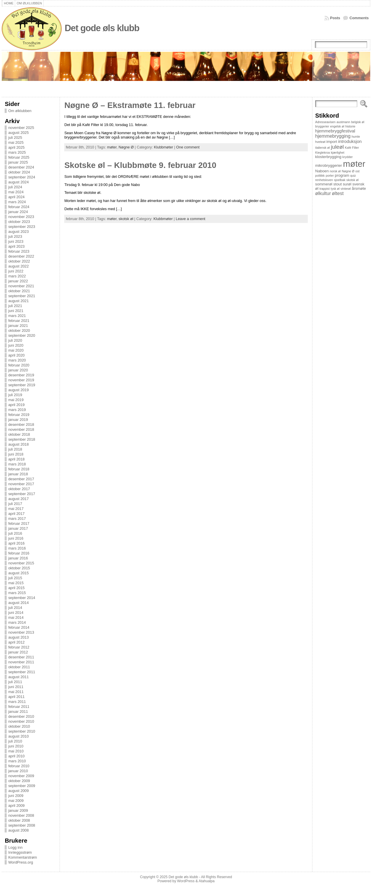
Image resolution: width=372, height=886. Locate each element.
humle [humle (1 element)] (356, 136)
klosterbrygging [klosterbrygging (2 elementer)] (328, 157)
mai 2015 (16, 583)
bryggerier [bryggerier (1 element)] (322, 126)
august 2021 (18, 301)
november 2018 (21, 429)
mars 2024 (17, 202)
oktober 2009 (19, 781)
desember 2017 (21, 479)
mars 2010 (17, 761)
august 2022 (18, 266)
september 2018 (21, 439)
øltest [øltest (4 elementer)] (338, 193)
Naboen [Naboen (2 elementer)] (322, 171)
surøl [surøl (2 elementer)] (347, 184)
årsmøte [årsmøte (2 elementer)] (359, 188)
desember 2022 (21, 256)
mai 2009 (16, 800)
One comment (187, 147)
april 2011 (16, 696)
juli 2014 (15, 607)
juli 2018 (15, 449)
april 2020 (16, 355)
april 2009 (16, 805)
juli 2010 (15, 741)
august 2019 (18, 390)
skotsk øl (126, 219)
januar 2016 (18, 558)
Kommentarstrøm (22, 857)
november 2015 (21, 563)
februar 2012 (18, 647)
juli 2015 (15, 578)
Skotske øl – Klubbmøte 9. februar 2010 (140, 165)
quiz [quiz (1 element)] (353, 175)
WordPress (185, 881)
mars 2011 (17, 701)
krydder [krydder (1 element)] (347, 157)
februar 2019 (18, 414)
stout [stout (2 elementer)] (337, 184)
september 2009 (21, 786)
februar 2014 (18, 627)
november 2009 (21, 776)
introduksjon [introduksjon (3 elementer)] (350, 141)
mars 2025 (17, 152)
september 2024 (21, 177)
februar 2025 (18, 157)
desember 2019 (21, 375)
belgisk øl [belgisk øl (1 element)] (357, 122)
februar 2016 (18, 553)
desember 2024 (21, 167)
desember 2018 (21, 424)
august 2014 (18, 602)
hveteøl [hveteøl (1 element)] (320, 141)
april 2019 (16, 405)
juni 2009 (15, 795)
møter (112, 147)
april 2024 (16, 197)
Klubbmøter (163, 147)
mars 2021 (17, 315)
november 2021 (21, 286)
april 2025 (16, 147)
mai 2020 (16, 350)
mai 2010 (16, 751)
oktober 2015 (19, 568)
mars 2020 (17, 360)
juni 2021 (15, 311)
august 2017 (18, 499)
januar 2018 (18, 474)
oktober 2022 (19, 261)
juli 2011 (15, 682)
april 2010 (16, 756)
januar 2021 (18, 325)
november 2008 (21, 815)
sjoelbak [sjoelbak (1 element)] (339, 180)
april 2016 (16, 543)
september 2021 (21, 296)
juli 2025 (15, 137)
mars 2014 (17, 622)
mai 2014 (16, 617)
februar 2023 (18, 251)
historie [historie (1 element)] (350, 126)
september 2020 (21, 335)
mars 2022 (17, 276)
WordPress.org (20, 862)
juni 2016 (15, 538)
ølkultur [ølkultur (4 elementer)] (323, 193)
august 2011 (18, 677)
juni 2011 (15, 687)
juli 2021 (15, 306)
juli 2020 (15, 340)
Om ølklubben (19, 111)
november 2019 (21, 380)
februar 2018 (18, 469)
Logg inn (15, 847)
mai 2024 (16, 192)
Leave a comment (190, 219)
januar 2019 (18, 419)
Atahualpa (206, 881)
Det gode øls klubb (102, 28)
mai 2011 (16, 692)
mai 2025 (16, 142)
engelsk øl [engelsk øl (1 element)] (337, 126)
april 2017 (16, 513)
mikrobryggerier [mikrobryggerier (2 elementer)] (328, 165)
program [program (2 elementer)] (342, 175)
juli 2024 (15, 187)
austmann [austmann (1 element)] (343, 122)
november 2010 (21, 721)
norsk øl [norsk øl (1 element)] (335, 171)
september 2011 (21, 672)
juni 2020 (15, 345)
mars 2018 (17, 464)
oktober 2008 (19, 820)
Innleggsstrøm (20, 852)
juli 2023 (15, 236)
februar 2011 (18, 706)
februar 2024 (18, 207)
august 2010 (18, 736)
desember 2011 (21, 657)
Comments (359, 18)
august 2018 (18, 444)
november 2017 (21, 484)
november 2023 (21, 217)
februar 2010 (18, 766)
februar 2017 (18, 523)
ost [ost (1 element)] (357, 171)
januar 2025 (18, 162)
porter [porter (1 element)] (330, 175)
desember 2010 (21, 716)
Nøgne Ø (126, 147)
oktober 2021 (19, 291)
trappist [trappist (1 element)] (324, 188)
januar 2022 (18, 281)
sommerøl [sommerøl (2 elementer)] (323, 184)
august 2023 (18, 231)
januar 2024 (18, 212)
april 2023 (16, 246)
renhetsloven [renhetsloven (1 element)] (324, 180)
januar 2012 (18, 652)
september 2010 (21, 731)
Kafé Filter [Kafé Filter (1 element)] (352, 147)
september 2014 (21, 598)
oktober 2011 (19, 667)
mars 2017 (17, 518)
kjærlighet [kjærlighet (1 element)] (337, 152)
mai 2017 (16, 508)
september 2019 (21, 385)
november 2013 (21, 632)
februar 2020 (18, 365)
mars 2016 (17, 548)
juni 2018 (15, 454)
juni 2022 (15, 271)
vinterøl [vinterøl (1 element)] (346, 188)
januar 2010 (18, 771)
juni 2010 (15, 746)
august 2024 (18, 182)
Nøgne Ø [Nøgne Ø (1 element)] (348, 171)
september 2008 (21, 825)
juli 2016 (15, 533)
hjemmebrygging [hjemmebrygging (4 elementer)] (333, 136)
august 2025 (18, 132)
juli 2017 (15, 504)
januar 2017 (18, 528)
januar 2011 (18, 711)
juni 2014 (15, 612)
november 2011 (21, 662)
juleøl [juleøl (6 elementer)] (337, 147)
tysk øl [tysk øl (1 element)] (335, 188)
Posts (335, 18)
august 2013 (18, 637)
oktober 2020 (19, 330)
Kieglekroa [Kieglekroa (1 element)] (322, 152)
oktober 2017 (19, 489)
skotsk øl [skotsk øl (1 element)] (352, 180)
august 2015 (18, 573)
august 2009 (18, 790)
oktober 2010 (19, 726)
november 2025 (21, 127)
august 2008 (18, 830)
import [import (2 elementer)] (331, 141)
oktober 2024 (19, 172)
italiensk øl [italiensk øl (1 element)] (322, 147)
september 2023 (21, 226)
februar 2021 (18, 320)
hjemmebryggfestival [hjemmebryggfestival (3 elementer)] (335, 130)
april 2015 (16, 588)
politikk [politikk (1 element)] (320, 175)
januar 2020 (18, 370)
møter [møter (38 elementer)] (354, 164)
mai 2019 (16, 400)
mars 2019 (17, 409)
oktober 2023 (19, 221)
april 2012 (16, 642)
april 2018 (16, 459)
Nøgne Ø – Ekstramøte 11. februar (129, 105)
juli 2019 (15, 395)
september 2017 (21, 494)
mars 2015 (17, 593)
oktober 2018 (19, 434)
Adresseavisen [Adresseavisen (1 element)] (325, 122)
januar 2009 (18, 810)
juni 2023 (15, 241)
